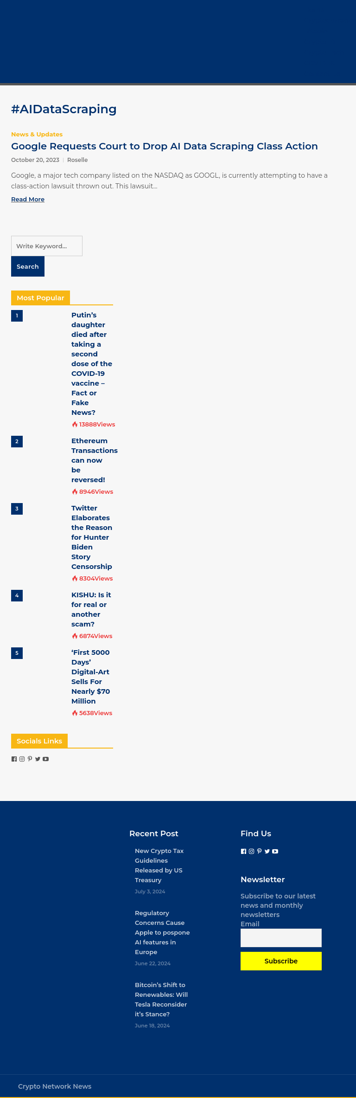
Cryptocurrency (330, 20)
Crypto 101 (320, 42)
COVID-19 (319, 63)
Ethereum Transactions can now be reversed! (94, 460)
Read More (27, 199)
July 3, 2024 (150, 891)
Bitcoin (316, 31)
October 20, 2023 (35, 159)
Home (314, 10)
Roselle (77, 159)
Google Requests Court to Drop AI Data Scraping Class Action (164, 146)
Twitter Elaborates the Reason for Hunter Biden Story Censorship (91, 537)
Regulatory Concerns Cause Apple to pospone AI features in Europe (162, 932)
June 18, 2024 (152, 1025)
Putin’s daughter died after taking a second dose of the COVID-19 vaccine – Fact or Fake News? (91, 363)
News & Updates (37, 134)
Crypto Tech (324, 52)
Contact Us (322, 74)
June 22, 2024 (153, 963)
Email (250, 924)
